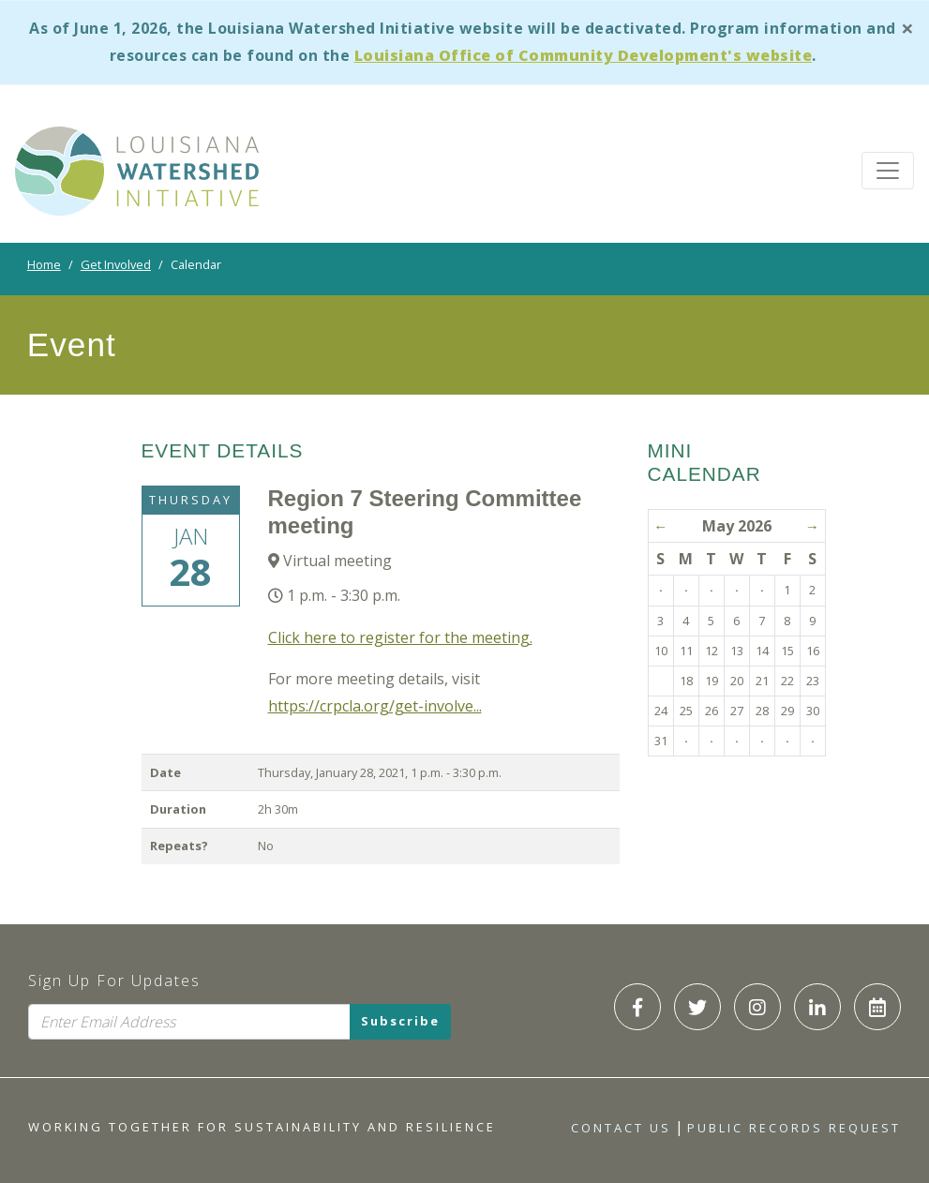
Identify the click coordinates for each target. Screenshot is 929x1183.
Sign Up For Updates (114, 980)
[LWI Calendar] (877, 1006)
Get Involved (116, 264)
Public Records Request (794, 1127)
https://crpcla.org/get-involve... (375, 706)
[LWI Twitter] (697, 1006)
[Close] (907, 27)
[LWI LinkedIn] (817, 1006)
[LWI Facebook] (637, 1006)
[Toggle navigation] (888, 170)
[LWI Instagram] (757, 1006)
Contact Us (621, 1127)
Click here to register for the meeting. (400, 637)
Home (44, 264)
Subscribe (400, 1021)
